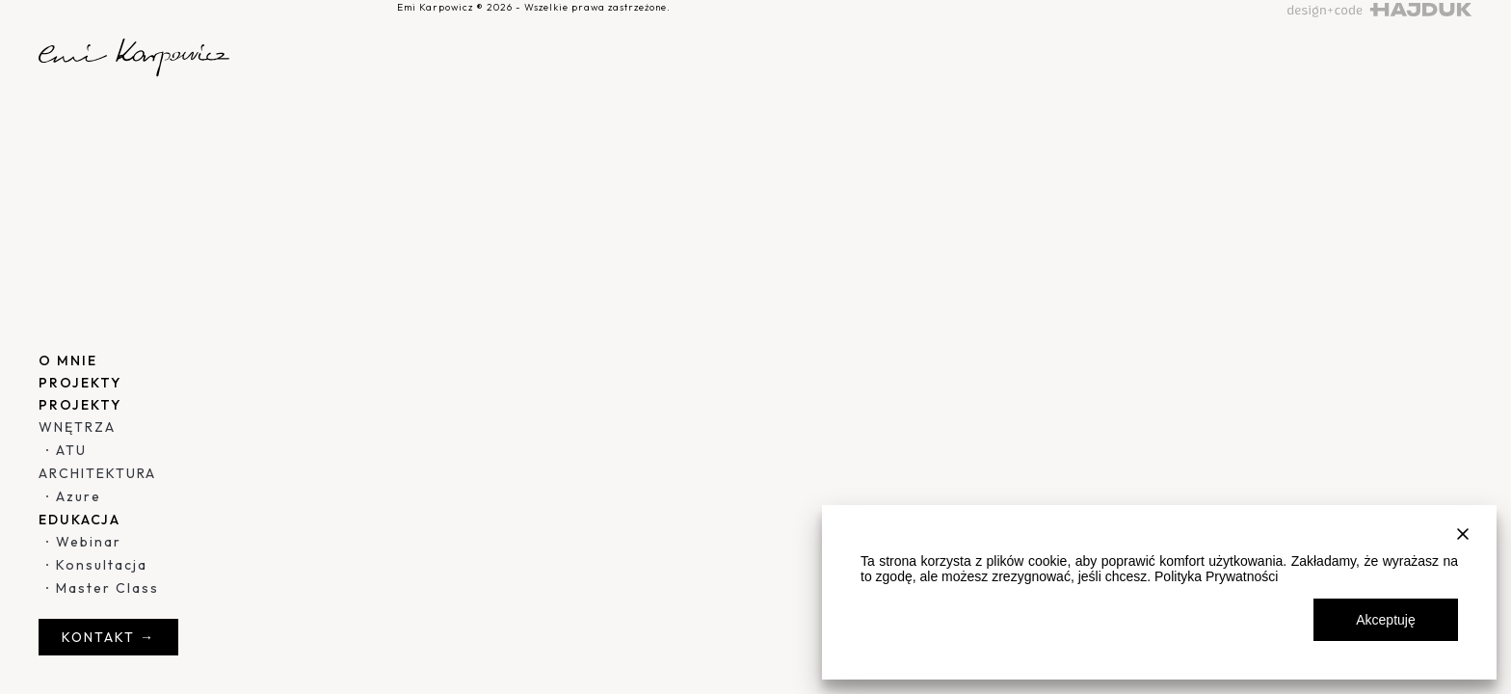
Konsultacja (101, 565)
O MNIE (68, 360)
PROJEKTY (80, 382)
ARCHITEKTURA (97, 473)
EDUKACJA (79, 519)
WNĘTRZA (77, 427)
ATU (71, 450)
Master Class (107, 588)
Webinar (88, 541)
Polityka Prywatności (1216, 576)
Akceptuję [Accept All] (1385, 619)
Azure (78, 496)
